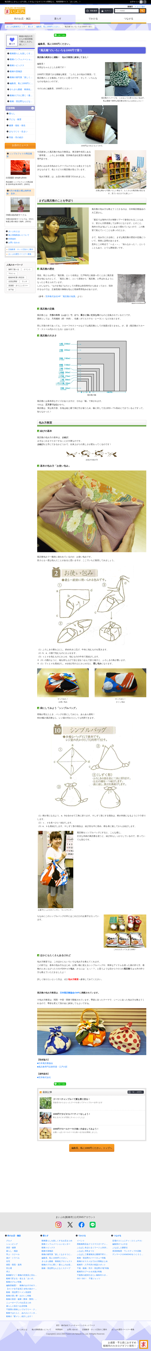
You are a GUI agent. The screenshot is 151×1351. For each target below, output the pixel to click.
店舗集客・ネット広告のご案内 (20, 329)
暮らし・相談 (12, 1251)
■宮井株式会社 (44, 1077)
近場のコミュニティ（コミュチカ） (127, 1241)
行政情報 (10, 108)
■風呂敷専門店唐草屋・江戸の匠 (52, 1067)
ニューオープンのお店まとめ (18, 1303)
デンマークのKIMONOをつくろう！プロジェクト (128, 1254)
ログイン (108, 11)
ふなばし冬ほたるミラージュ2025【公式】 (93, 1247)
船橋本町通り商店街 (16, 357)
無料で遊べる (13, 349)
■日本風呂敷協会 (45, 1063)
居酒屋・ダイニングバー (18, 365)
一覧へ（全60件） (137, 1092)
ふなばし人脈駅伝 (120, 1247)
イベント (27, 349)
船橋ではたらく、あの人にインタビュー (22, 1313)
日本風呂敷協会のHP (69, 992)
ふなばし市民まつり (85, 1251)
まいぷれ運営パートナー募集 (19, 334)
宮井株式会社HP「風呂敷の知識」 (61, 296)
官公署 (9, 1268)
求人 (8, 1271)
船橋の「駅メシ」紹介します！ (19, 1316)
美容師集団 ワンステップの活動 (126, 1251)
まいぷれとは (14, 311)
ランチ (24, 361)
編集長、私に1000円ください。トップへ (92, 1148)
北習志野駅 (12, 361)
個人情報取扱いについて (18, 314)
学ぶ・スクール (13, 1254)
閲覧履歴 (93, 11)
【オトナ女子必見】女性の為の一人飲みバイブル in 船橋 (22, 1289)
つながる (128, 18)
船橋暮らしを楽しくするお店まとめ (57, 1241)
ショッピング (12, 1244)
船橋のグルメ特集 (14, 1282)
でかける (93, 18)
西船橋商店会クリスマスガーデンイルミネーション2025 (93, 1244)
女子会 (11, 369)
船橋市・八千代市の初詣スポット (91, 1265)
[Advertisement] (91, 1182)
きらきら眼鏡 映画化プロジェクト (57, 1261)
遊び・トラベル (13, 1258)
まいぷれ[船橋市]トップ (15, 27)
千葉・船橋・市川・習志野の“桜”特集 (93, 1268)
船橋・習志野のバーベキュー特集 (91, 1258)
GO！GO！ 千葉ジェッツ (88, 1278)
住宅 (8, 1261)
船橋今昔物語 (47, 1251)
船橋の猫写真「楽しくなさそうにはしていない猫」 (58, 1254)
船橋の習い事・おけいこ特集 (18, 1296)
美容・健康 (11, 1247)
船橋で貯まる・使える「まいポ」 (20, 1278)
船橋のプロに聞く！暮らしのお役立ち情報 (58, 1265)
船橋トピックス (48, 1247)
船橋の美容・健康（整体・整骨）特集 (22, 1299)
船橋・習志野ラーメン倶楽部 (18, 1292)
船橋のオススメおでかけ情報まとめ (92, 1261)
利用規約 (12, 318)
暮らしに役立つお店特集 (16, 1306)
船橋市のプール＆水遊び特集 (89, 1271)
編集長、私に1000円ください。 (48, 27)
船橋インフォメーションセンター (56, 1244)
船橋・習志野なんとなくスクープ (56, 1268)
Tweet (41, 35)
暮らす (57, 18)
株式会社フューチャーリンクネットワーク (78, 1325)
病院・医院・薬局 (14, 1265)
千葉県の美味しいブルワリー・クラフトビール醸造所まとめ (22, 1309)
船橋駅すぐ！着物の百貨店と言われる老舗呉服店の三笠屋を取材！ (22, 1275)
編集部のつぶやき (120, 1244)
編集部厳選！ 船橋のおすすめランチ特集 (22, 1285)
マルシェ (11, 353)
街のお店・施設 (22, 18)
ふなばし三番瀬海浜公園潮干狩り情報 (93, 1254)
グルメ (9, 1241)
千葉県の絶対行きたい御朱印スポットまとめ (93, 1275)
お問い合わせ (14, 322)
